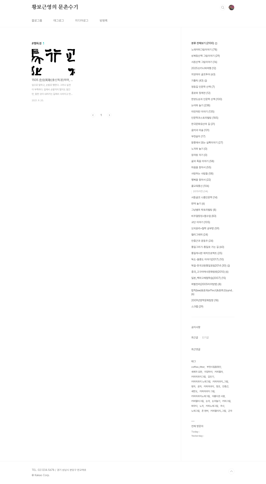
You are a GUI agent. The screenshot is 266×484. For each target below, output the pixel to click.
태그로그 (59, 20)
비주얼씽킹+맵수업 (203, 215)
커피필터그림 (197, 401)
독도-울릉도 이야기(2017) (207, 259)
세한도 (194, 391)
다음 (109, 115)
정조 (218, 386)
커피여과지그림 (198, 376)
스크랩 (197, 306)
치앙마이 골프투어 (203, 74)
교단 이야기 (200, 222)
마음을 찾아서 (201, 167)
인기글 (205, 337)
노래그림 (195, 410)
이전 (93, 115)
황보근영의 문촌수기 (55, 7)
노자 (202, 406)
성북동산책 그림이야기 (205, 55)
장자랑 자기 (199, 154)
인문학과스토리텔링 (204, 117)
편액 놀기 (198, 203)
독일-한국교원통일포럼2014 (210, 265)
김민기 (211, 376)
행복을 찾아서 (201, 179)
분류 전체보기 (204, 43)
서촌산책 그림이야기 (204, 61)
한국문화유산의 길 (203, 123)
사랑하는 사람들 (202, 173)
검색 (223, 7)
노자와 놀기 (199, 148)
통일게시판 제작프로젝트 (206, 253)
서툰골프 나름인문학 (204, 197)
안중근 (225, 386)
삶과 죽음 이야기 (202, 161)
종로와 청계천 (200, 92)
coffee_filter (198, 366)
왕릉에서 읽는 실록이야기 (207, 142)
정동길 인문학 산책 (203, 86)
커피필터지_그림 (218, 410)
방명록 (104, 20)
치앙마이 (208, 371)
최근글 (194, 337)
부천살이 (198, 136)
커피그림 (226, 401)
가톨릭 (199, 80)
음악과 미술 (200, 130)
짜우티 (194, 406)
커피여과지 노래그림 (200, 381)
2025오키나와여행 (203, 68)
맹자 (193, 386)
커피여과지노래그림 (200, 396)
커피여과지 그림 (207, 391)
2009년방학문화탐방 (205, 300)
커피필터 (219, 371)
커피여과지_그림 (220, 381)
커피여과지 (209, 386)
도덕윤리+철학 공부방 (205, 228)
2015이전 (200, 191)
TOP (231, 471)
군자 (230, 410)
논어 (208, 401)
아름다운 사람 (218, 396)
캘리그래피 (199, 234)
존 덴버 (205, 410)
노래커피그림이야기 (204, 49)
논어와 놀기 (200, 105)
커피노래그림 (212, 406)
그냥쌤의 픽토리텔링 (203, 209)
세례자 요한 (196, 371)
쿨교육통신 (200, 185)
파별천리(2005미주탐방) (206, 284)
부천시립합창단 (214, 366)
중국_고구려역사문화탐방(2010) (209, 271)
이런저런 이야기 (202, 111)
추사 (222, 406)
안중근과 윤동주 (202, 240)
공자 (199, 386)
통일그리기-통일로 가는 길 (207, 246)
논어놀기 (216, 401)
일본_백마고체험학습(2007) (208, 277)
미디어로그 (81, 20)
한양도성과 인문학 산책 (206, 99)
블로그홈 (37, 20)
